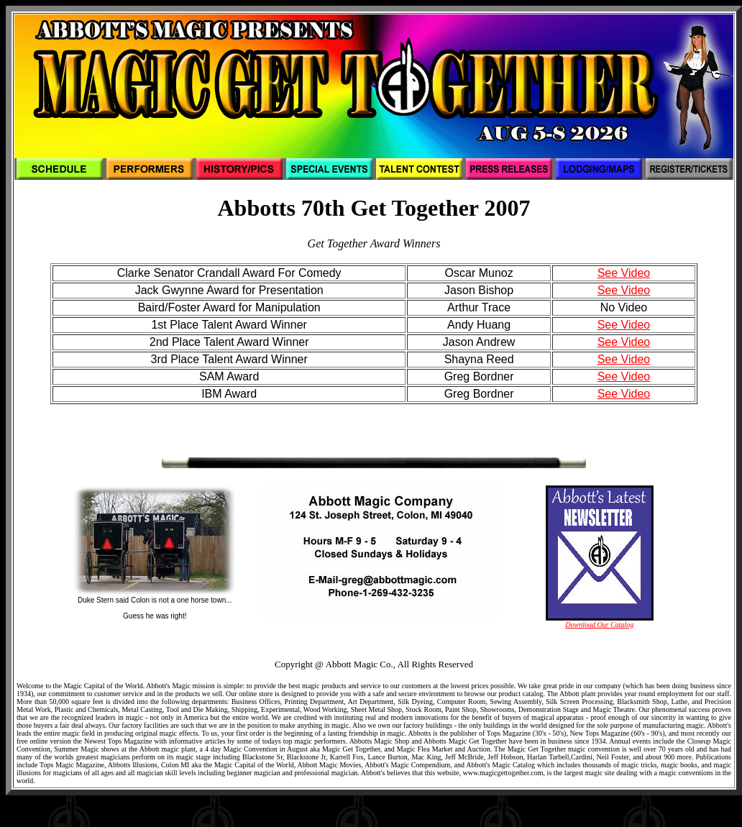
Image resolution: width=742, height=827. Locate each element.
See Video (624, 273)
